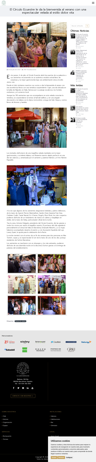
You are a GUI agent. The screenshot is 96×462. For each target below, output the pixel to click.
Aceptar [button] (54, 457)
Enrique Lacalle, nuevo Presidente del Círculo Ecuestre (81, 120)
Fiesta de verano (20, 321)
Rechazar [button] (61, 457)
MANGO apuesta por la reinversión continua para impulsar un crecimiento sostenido (81, 74)
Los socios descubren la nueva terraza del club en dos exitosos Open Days (82, 109)
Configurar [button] (69, 457)
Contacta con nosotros (22, 396)
